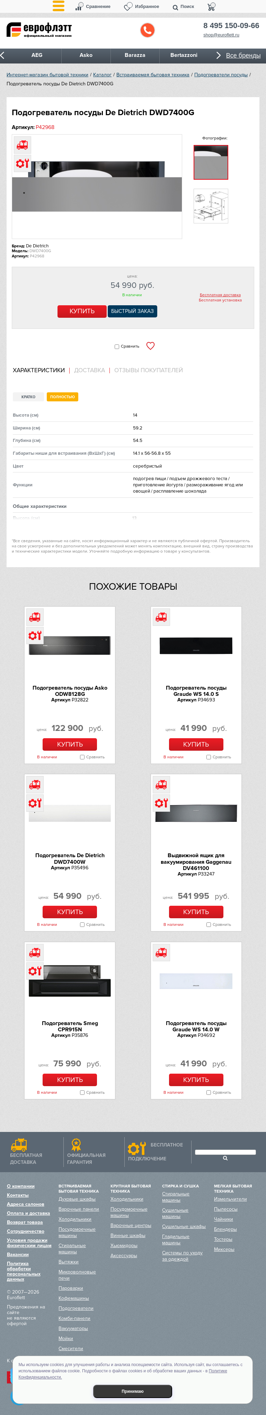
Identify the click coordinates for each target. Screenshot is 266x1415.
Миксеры (224, 1249)
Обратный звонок (147, 30)
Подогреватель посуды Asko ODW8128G (70, 691)
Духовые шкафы (77, 1199)
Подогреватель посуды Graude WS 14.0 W (196, 1026)
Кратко (28, 397)
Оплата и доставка (28, 1213)
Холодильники (75, 1219)
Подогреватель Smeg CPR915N (70, 1026)
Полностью (62, 397)
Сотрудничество (25, 1231)
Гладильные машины (175, 1240)
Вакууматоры (73, 1328)
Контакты (18, 1195)
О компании (21, 1186)
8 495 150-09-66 (231, 25)
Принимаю (133, 1391)
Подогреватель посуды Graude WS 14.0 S (196, 691)
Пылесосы (226, 1209)
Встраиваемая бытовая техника (152, 75)
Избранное (147, 6)
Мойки (66, 1338)
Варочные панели (79, 1209)
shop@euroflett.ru (221, 34)
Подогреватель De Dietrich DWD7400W (70, 858)
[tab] (41, 371)
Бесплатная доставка (220, 295)
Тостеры (223, 1239)
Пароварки (71, 1288)
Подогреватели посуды (221, 75)
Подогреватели (76, 1308)
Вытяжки (69, 1262)
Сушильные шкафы (184, 1226)
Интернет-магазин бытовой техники (47, 75)
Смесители (71, 1349)
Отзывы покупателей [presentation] (148, 370)
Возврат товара (25, 1222)
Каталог (102, 75)
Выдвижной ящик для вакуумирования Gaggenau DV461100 (196, 862)
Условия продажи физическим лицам (29, 1242)
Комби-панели (74, 1318)
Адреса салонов (25, 1204)
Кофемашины (74, 1298)
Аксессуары (123, 1256)
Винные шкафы (127, 1235)
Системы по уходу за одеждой (182, 1256)
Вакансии (18, 1255)
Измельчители (230, 1199)
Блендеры (225, 1229)
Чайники (223, 1219)
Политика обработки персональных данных (24, 1271)
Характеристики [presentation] (39, 370)
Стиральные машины (72, 1249)
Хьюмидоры (124, 1245)
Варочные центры (130, 1225)
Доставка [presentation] (89, 370)
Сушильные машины (175, 1213)
